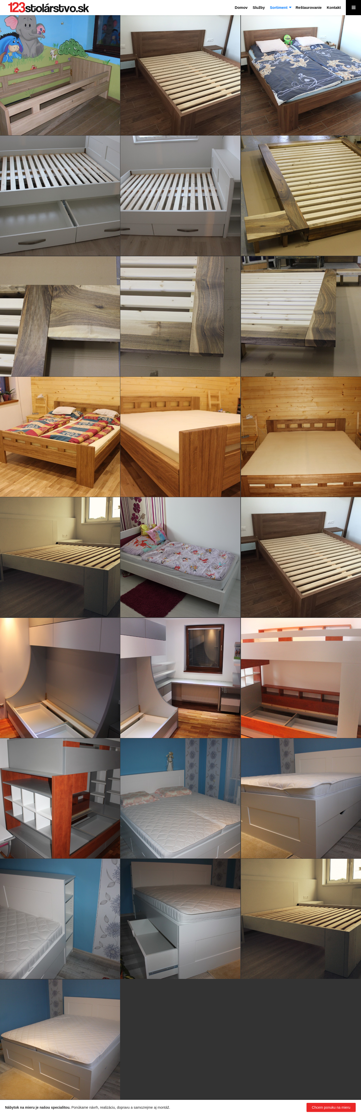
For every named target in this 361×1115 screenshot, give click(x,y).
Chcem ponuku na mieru (331, 1107)
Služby (259, 7)
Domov (241, 7)
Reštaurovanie (309, 7)
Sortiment (279, 7)
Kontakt (334, 7)
